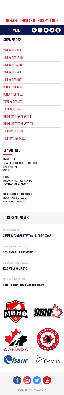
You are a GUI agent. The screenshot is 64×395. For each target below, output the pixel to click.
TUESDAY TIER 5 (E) (12, 109)
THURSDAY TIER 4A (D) (14, 138)
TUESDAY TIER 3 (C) (12, 102)
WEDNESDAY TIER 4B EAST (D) (17, 116)
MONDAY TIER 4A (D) (13, 87)
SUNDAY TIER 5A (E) (12, 72)
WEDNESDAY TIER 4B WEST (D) (18, 124)
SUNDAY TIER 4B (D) (13, 65)
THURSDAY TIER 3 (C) (13, 131)
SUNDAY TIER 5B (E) (12, 79)
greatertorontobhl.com (30, 389)
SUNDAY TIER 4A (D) (13, 57)
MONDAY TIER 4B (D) (13, 94)
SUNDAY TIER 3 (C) (12, 50)
